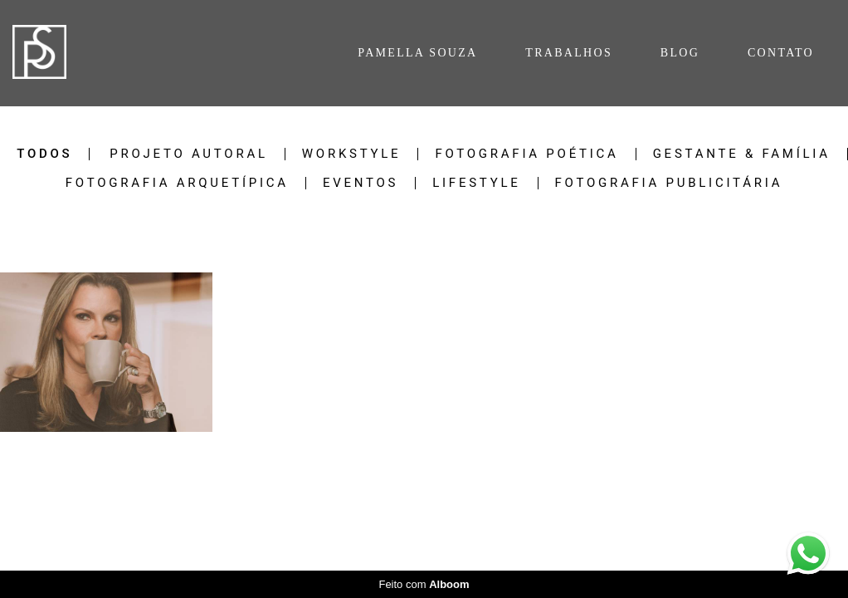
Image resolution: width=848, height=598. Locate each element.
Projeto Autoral (189, 154)
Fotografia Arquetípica (177, 183)
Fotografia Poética (526, 154)
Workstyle (352, 154)
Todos (44, 154)
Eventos (360, 183)
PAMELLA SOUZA (417, 53)
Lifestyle (476, 183)
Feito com (423, 584)
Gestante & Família (742, 154)
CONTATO (781, 53)
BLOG (679, 53)
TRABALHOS (568, 53)
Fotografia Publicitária (669, 183)
